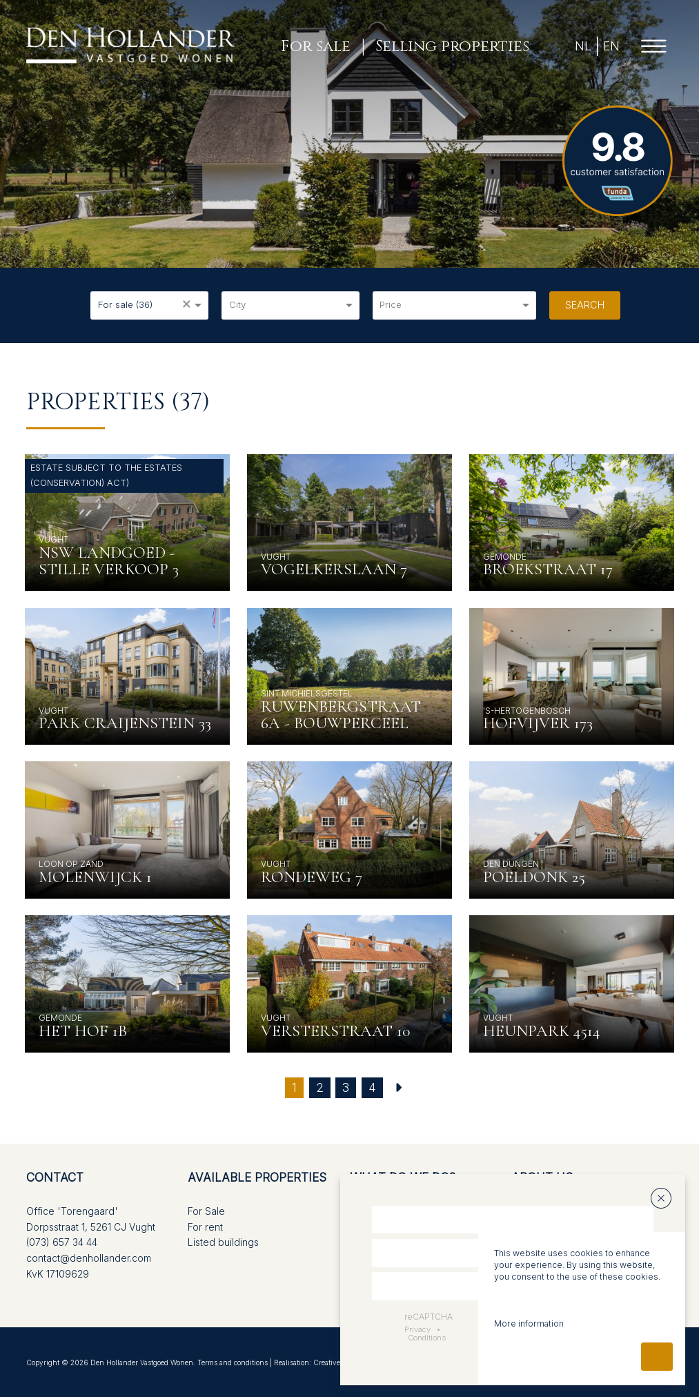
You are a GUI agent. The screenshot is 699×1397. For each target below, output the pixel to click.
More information (529, 1323)
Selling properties (452, 46)
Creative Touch (338, 1362)
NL (583, 46)
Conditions (427, 1337)
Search (584, 305)
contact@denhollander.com (88, 1258)
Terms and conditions (232, 1362)
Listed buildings (223, 1242)
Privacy (417, 1329)
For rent (205, 1227)
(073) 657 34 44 (61, 1242)
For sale (316, 46)
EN (610, 46)
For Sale (206, 1211)
